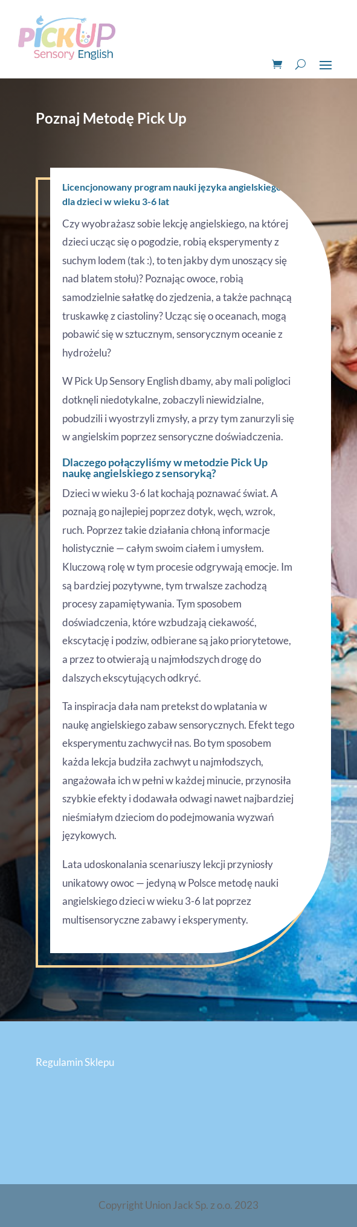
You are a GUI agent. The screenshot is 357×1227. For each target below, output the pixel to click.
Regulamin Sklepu (75, 1062)
